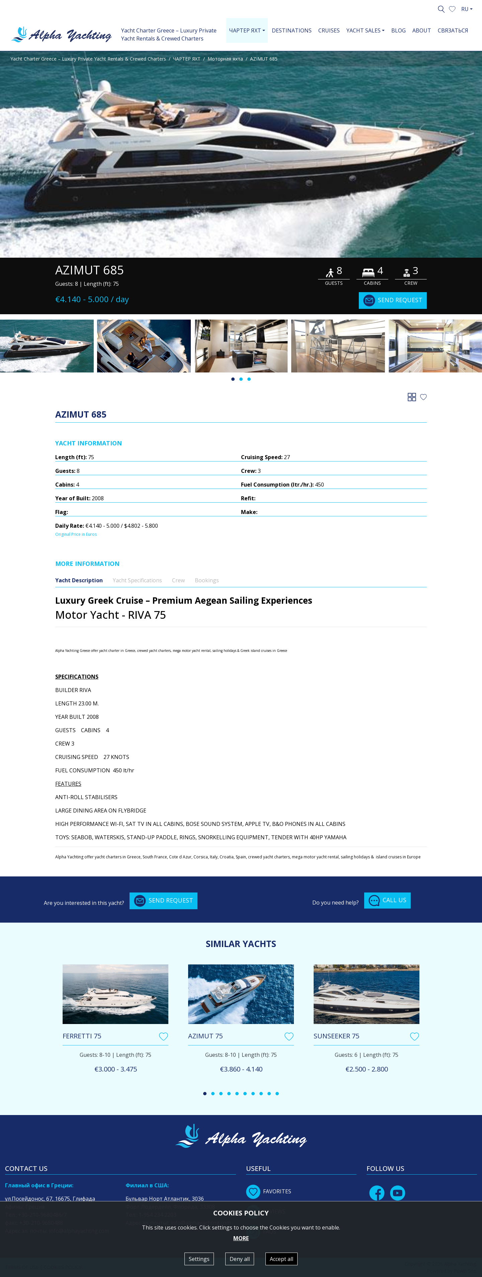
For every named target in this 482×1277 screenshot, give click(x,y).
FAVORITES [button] (268, 1191)
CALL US (387, 900)
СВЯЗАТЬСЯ (453, 30)
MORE (241, 1238)
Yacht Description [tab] (79, 580)
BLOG (398, 30)
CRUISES (329, 30)
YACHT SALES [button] (363, 30)
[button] (452, 8)
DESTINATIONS (292, 30)
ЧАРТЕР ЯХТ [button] (245, 30)
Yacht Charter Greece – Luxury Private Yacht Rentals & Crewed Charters (169, 34)
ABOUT (421, 30)
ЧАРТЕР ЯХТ (186, 59)
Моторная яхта (225, 59)
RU (465, 9)
